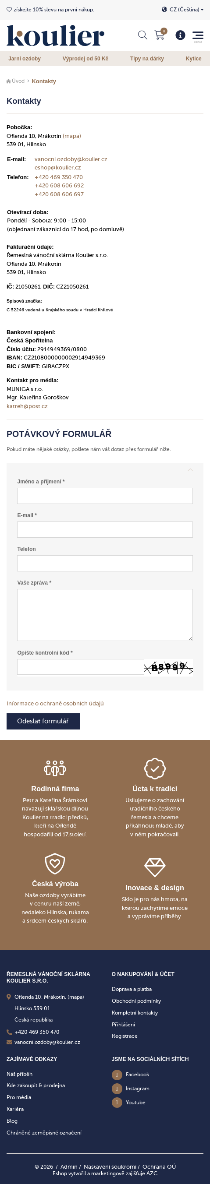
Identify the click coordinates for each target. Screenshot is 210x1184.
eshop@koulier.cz (58, 167)
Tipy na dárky (147, 59)
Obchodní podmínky (136, 1001)
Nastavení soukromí (110, 1166)
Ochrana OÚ (159, 1166)
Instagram (137, 1088)
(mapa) (72, 136)
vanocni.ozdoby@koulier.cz (71, 159)
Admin (69, 1166)
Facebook (137, 1075)
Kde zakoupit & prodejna (36, 1085)
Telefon (26, 549)
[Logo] (55, 35)
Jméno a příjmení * (40, 482)
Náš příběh (19, 1074)
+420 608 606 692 (59, 185)
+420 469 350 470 (59, 177)
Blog (12, 1121)
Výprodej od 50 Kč (86, 59)
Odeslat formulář (43, 721)
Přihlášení (123, 1025)
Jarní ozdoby (24, 59)
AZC (151, 1173)
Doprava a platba (132, 989)
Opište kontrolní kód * (44, 653)
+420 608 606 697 (59, 194)
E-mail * (27, 515)
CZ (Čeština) (184, 10)
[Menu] (180, 35)
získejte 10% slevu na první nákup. (54, 10)
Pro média (19, 1097)
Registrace (125, 1036)
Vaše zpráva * (34, 583)
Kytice (194, 59)
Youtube (136, 1102)
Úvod (18, 81)
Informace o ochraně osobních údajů (55, 703)
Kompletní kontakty (135, 1013)
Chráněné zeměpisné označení (44, 1133)
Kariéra (15, 1109)
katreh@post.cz (27, 406)
